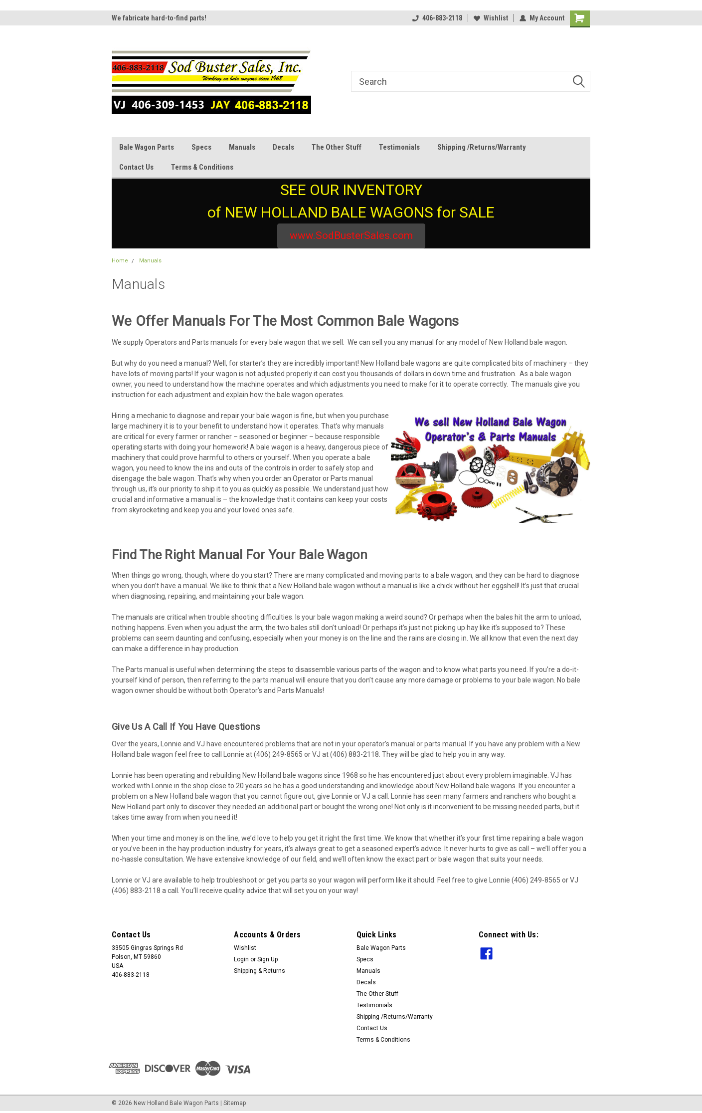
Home (120, 260)
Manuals (242, 147)
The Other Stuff (336, 147)
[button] (351, 235)
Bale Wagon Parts (146, 147)
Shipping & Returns (259, 970)
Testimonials (399, 147)
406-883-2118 (437, 18)
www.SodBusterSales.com (351, 235)
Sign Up (267, 959)
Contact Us (136, 167)
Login (241, 959)
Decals (283, 147)
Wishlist (491, 18)
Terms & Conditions (202, 167)
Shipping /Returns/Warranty (481, 147)
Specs (201, 147)
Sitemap (234, 1103)
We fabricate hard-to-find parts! (159, 18)
